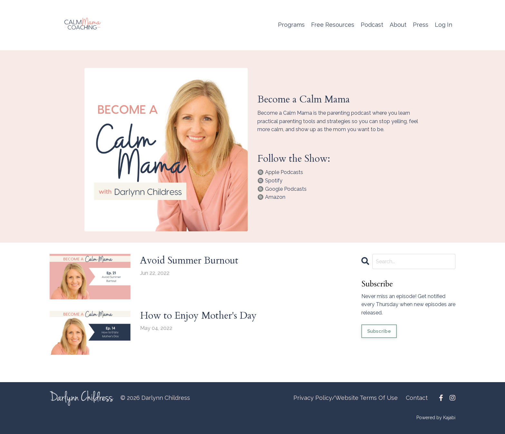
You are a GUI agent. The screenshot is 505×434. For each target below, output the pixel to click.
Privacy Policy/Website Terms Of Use (345, 397)
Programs (291, 24)
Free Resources (332, 24)
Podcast (372, 24)
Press (420, 24)
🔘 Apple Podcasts (280, 172)
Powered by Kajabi (435, 417)
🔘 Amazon (271, 197)
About (398, 24)
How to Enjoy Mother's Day (198, 315)
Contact (417, 397)
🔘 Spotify (269, 181)
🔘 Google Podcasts (282, 189)
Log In (443, 24)
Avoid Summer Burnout (189, 260)
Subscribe (379, 331)
